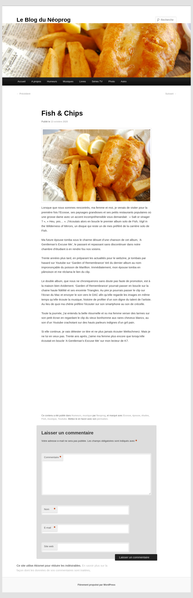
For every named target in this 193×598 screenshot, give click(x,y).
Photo (111, 81)
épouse (136, 415)
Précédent (23, 93)
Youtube (62, 419)
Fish (43, 419)
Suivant (170, 93)
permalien (102, 419)
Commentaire (52, 457)
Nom (49, 509)
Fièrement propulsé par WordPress (96, 585)
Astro (123, 81)
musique (87, 415)
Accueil (21, 81)
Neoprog (101, 415)
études (145, 415)
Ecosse (127, 415)
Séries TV (97, 81)
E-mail (49, 528)
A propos (36, 81)
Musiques (68, 81)
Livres (82, 81)
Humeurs (52, 81)
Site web (49, 546)
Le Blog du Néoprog (44, 20)
